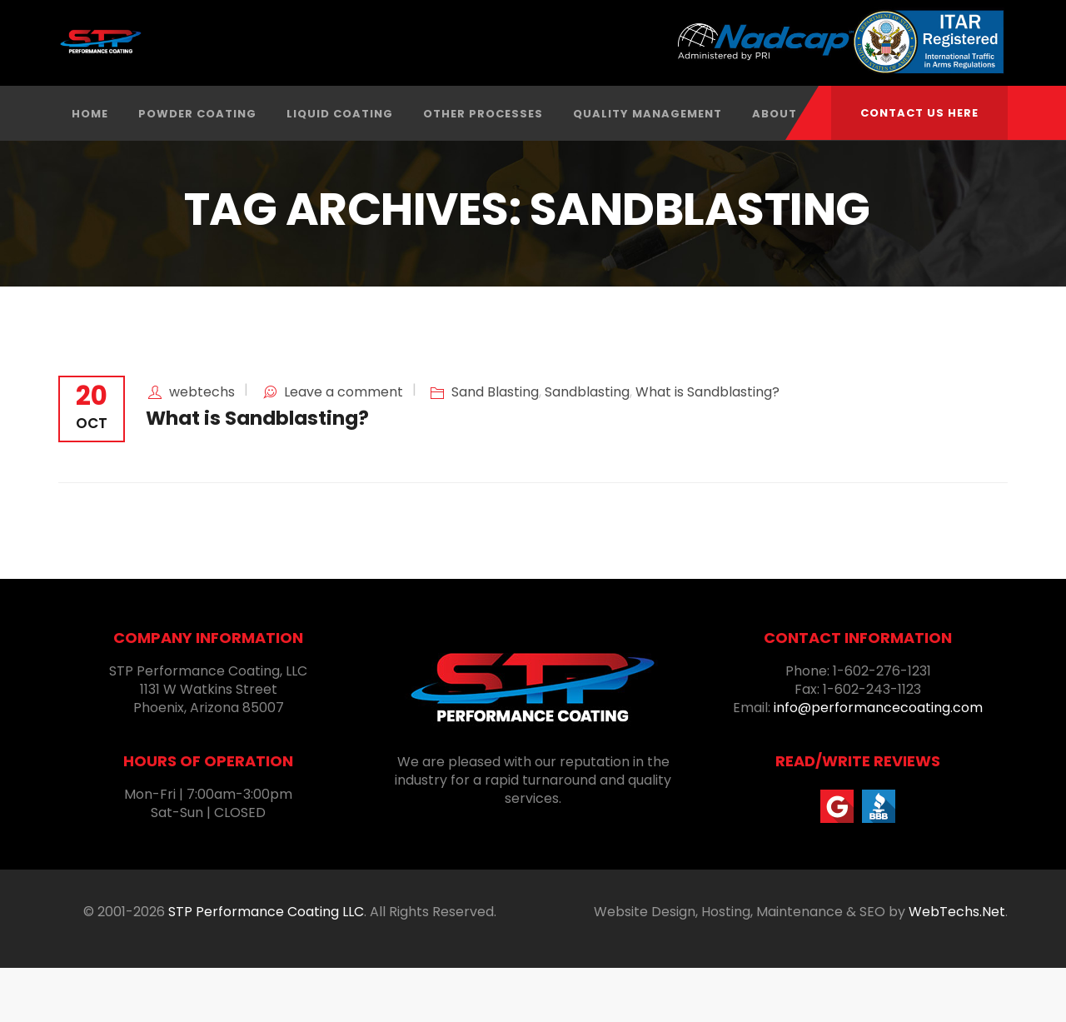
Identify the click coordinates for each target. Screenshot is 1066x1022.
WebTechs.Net (957, 965)
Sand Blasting (495, 446)
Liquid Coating (339, 168)
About (774, 168)
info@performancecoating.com (878, 761)
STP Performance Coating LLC (266, 965)
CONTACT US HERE (919, 113)
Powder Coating (197, 168)
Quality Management (647, 168)
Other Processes (483, 168)
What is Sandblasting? (707, 446)
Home (90, 168)
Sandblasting (587, 446)
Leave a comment (343, 446)
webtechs (202, 446)
